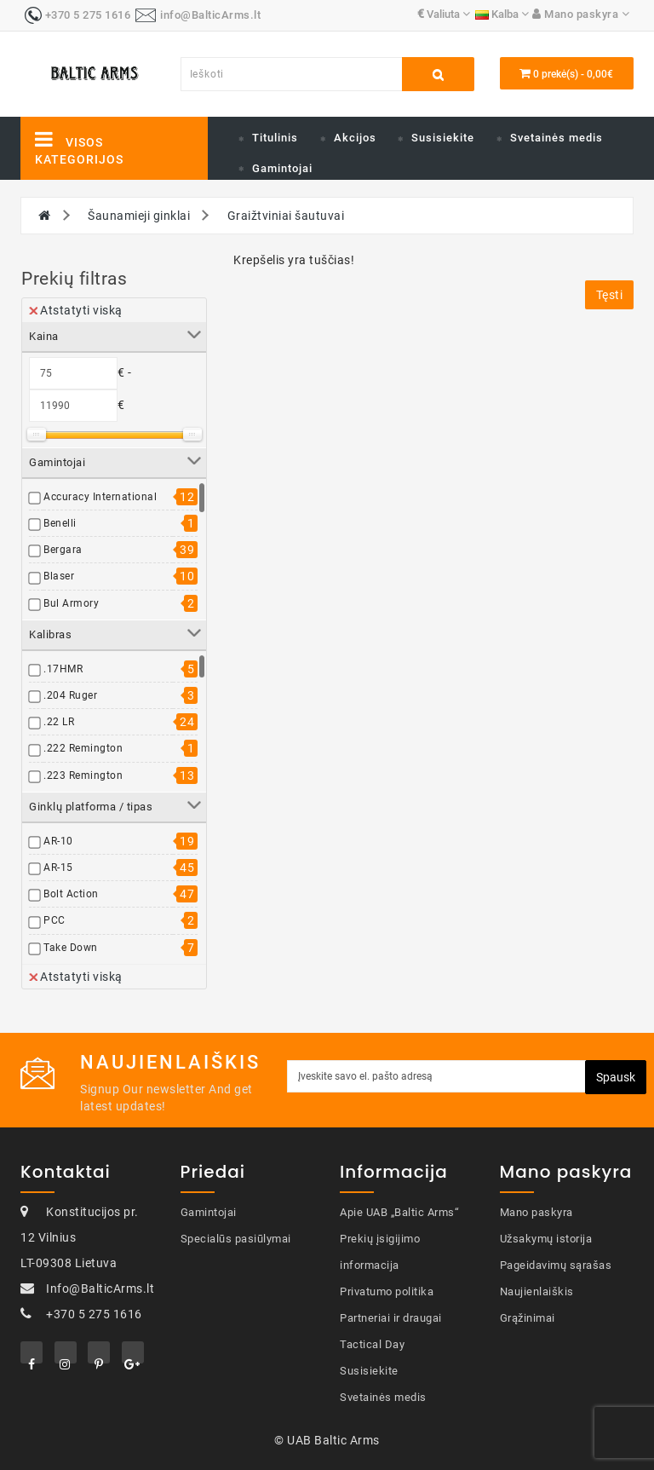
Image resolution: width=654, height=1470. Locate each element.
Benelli (60, 523)
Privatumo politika (386, 1291)
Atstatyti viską (76, 310)
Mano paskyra (536, 1212)
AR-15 (58, 867)
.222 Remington (83, 748)
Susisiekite (442, 137)
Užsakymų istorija (546, 1238)
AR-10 (58, 841)
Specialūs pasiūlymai (236, 1238)
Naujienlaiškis (537, 1291)
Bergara (63, 550)
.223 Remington (83, 775)
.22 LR (58, 722)
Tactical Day (372, 1344)
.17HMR (63, 669)
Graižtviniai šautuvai (286, 215)
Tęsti (609, 295)
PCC (54, 920)
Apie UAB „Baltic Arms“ (399, 1212)
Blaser (58, 576)
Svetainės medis (556, 137)
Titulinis (275, 137)
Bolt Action (71, 894)
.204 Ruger (70, 695)
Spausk (615, 1077)
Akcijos (355, 137)
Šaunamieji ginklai (139, 215)
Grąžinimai (527, 1317)
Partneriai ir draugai (391, 1317)
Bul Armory (71, 603)
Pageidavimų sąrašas (556, 1265)
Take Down (70, 948)
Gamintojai (282, 168)
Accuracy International (100, 497)
